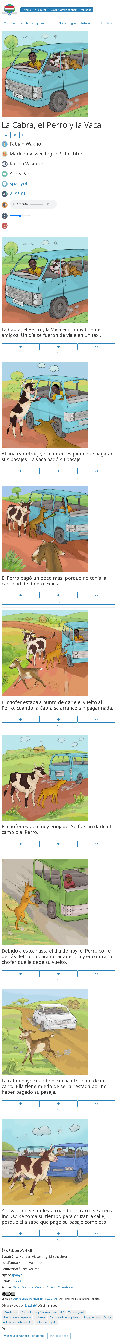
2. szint (18, 193)
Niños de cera (10, 1312)
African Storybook (59, 1287)
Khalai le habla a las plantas (17, 1317)
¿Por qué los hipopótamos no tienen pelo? (42, 1312)
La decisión (40, 1317)
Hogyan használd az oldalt (63, 9)
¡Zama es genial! (76, 1312)
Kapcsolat (86, 9)
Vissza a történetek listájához (24, 23)
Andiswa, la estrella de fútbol (17, 1322)
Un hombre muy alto (46, 1322)
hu (23, 135)
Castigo (108, 1317)
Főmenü (27, 9)
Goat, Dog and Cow (27, 1287)
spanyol (18, 183)
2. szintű (30, 1305)
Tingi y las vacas (92, 1317)
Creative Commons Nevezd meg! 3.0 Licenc (34, 1298)
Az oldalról (40, 9)
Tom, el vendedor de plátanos (65, 1317)
